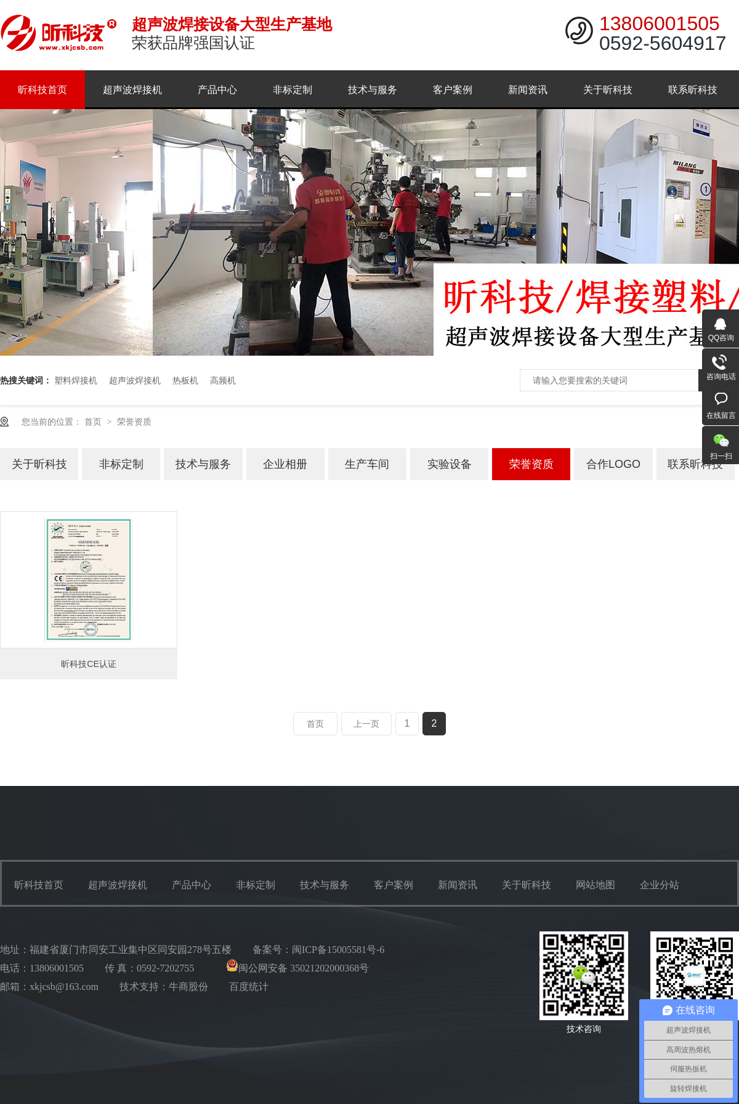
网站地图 (595, 885)
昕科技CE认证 (88, 664)
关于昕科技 (607, 89)
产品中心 (217, 89)
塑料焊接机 (75, 380)
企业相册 (285, 464)
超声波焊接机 (132, 89)
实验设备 (449, 464)
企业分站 (659, 885)
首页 (94, 422)
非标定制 (292, 89)
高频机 (223, 380)
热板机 (185, 380)
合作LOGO (613, 464)
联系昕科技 (692, 89)
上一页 (366, 724)
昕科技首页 (42, 89)
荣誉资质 (134, 422)
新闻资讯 (527, 89)
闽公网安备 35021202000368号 (297, 968)
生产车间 (367, 464)
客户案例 (452, 89)
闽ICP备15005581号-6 (338, 949)
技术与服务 (372, 89)
